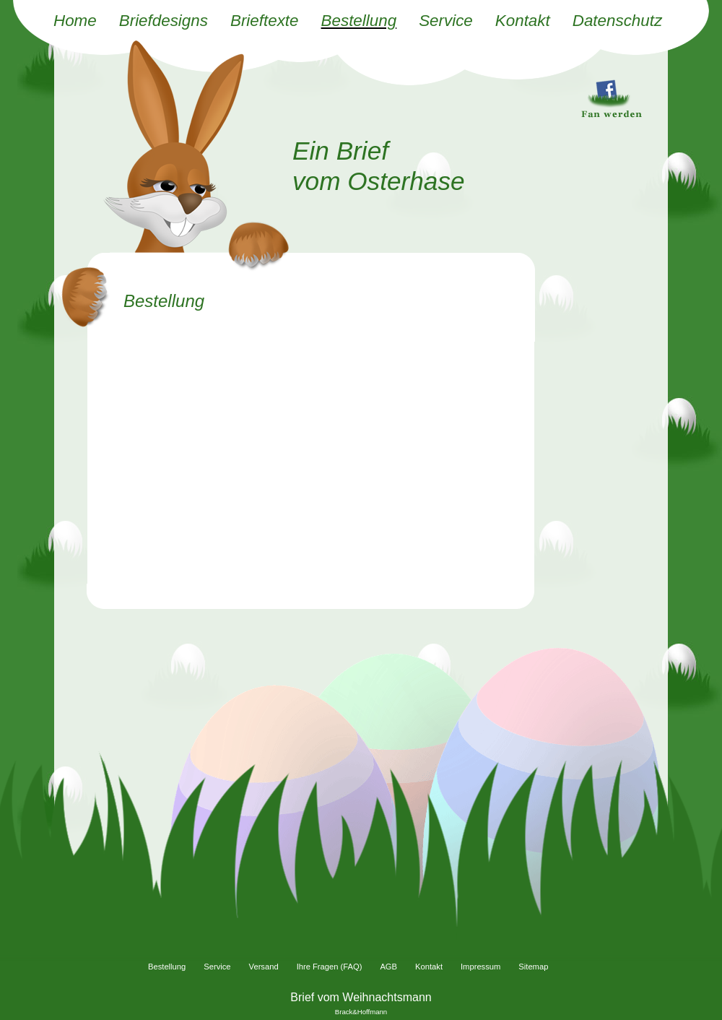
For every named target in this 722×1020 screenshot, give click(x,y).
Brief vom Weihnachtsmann (360, 997)
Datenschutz (617, 21)
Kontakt (522, 21)
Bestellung (359, 21)
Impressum (480, 966)
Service (446, 21)
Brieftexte (264, 21)
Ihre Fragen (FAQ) (329, 966)
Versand (264, 966)
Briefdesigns (163, 21)
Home (75, 21)
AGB (388, 966)
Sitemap (533, 966)
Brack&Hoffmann (361, 1012)
